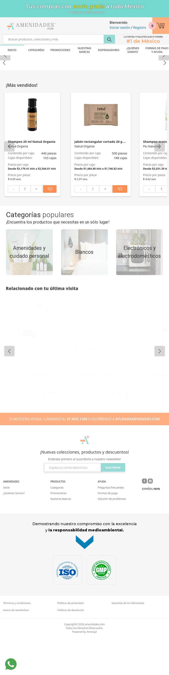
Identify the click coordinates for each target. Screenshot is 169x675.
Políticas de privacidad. (70, 640)
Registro (139, 27)
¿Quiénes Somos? (132, 50)
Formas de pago (108, 530)
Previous (4, 100)
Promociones (60, 50)
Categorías (36, 50)
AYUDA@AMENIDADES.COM (137, 456)
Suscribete (112, 504)
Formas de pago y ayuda (157, 50)
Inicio (12, 50)
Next (165, 100)
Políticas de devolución (70, 647)
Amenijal (91, 669)
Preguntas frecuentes (111, 524)
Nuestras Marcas (84, 50)
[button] (160, 25)
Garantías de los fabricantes (128, 640)
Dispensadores (109, 50)
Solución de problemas (112, 536)
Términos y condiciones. (17, 640)
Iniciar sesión (120, 27)
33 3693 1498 (77, 456)
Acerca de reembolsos (16, 647)
